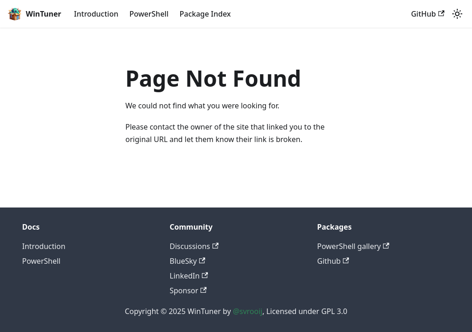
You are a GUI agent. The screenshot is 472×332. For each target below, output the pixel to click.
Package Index (204, 14)
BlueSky (187, 261)
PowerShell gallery (353, 246)
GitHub (427, 14)
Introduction (96, 14)
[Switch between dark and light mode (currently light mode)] (457, 13)
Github (333, 261)
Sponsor (188, 290)
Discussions (194, 246)
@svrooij (247, 311)
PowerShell (149, 14)
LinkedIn (189, 276)
